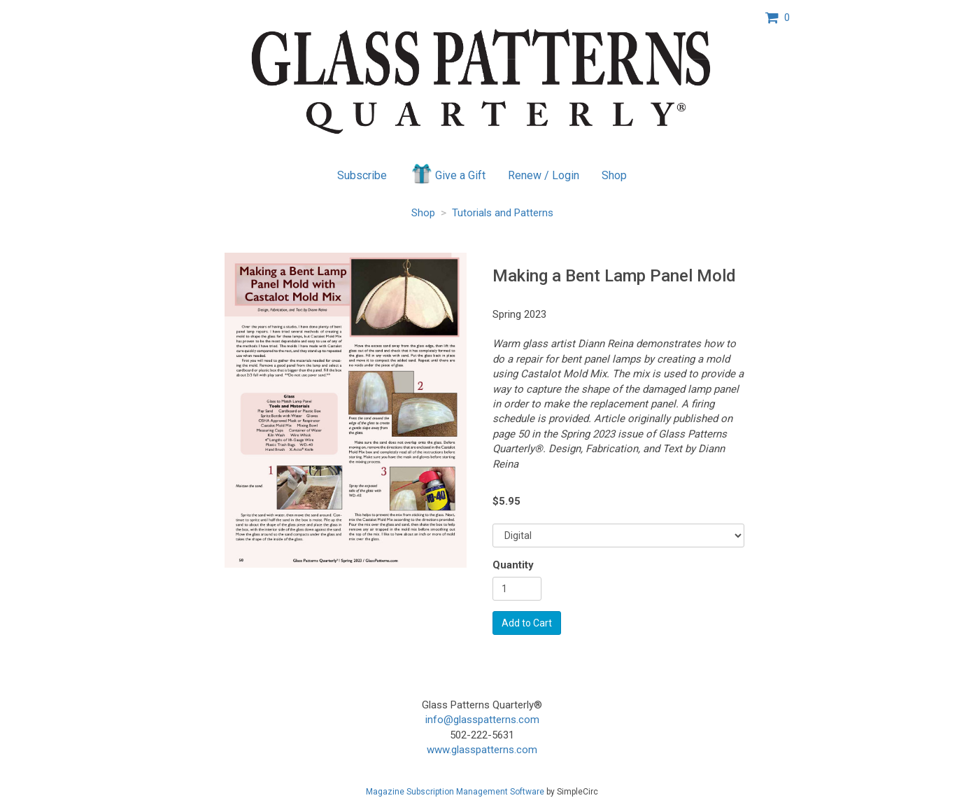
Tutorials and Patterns (502, 212)
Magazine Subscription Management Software (455, 792)
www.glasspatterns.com (482, 749)
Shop (614, 175)
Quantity (513, 565)
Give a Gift (447, 173)
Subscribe (362, 175)
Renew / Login (543, 175)
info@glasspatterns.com (482, 719)
